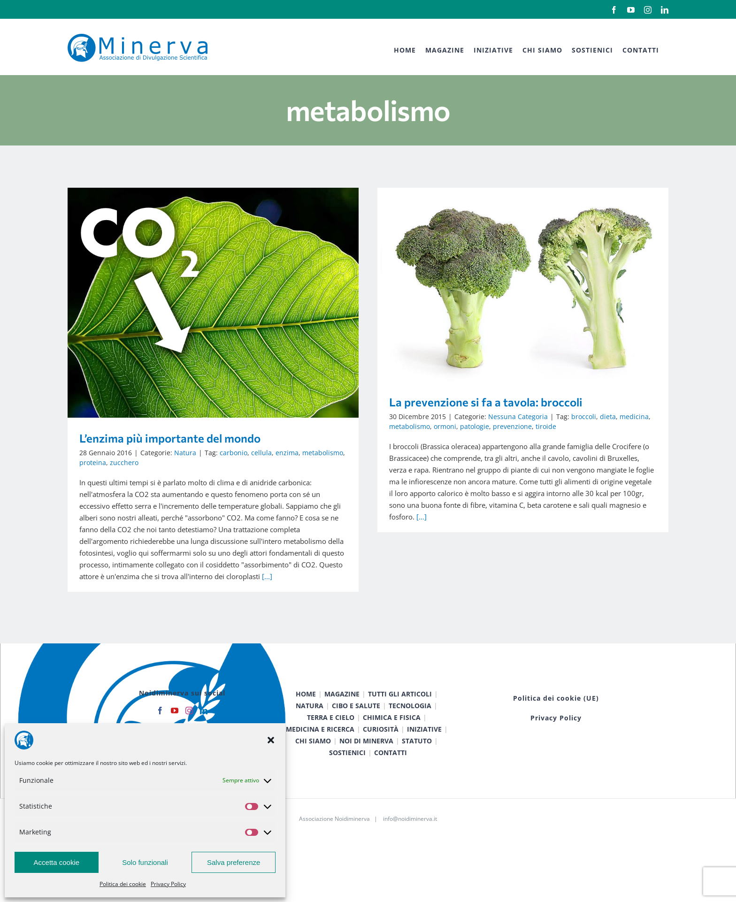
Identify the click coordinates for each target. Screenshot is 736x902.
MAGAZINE (342, 705)
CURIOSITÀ (381, 740)
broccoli (543, 416)
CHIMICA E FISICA (392, 729)
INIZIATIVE (424, 740)
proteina (92, 462)
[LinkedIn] (203, 722)
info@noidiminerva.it (410, 830)
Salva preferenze (233, 862)
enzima (287, 452)
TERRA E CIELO (330, 729)
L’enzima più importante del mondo (170, 438)
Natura (185, 452)
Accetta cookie (57, 862)
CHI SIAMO (313, 752)
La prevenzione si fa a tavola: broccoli (446, 402)
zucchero (124, 462)
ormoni (405, 426)
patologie (434, 426)
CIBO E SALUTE (356, 717)
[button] (271, 740)
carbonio (233, 452)
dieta (568, 416)
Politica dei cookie (123, 884)
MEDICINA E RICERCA (320, 740)
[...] (267, 576)
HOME (306, 705)
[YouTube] (174, 722)
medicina (594, 416)
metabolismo (322, 452)
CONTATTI (390, 764)
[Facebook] (160, 722)
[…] (381, 516)
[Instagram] (189, 722)
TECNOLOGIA (410, 717)
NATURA (309, 717)
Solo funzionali (145, 862)
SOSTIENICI (347, 764)
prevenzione (472, 426)
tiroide (506, 426)
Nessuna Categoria (478, 416)
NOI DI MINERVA (366, 752)
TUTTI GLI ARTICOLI (400, 705)
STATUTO (417, 752)
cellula (261, 452)
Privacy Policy (168, 884)
